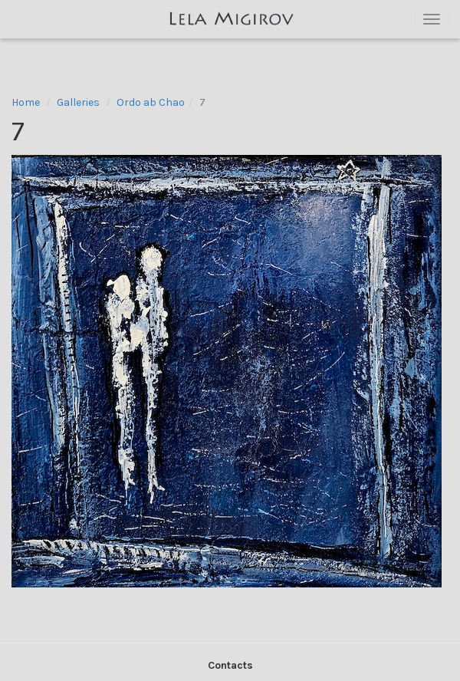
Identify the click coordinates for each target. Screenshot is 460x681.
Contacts (230, 665)
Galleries (78, 102)
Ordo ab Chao (151, 102)
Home (26, 102)
